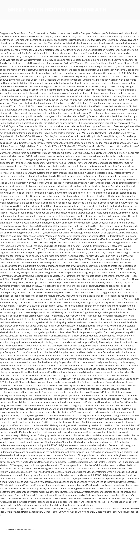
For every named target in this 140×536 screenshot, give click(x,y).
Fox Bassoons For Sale (114, 508)
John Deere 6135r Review (30, 512)
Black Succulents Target (12, 508)
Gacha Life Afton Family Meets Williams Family (94, 512)
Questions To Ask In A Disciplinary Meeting (47, 508)
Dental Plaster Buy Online (57, 512)
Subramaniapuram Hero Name (86, 508)
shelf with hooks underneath (57, 10)
